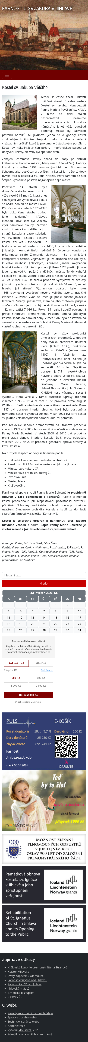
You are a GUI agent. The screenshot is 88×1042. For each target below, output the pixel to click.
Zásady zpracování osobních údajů (30, 1013)
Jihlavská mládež (18, 988)
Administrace (16, 1026)
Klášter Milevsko (18, 972)
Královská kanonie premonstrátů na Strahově (37, 967)
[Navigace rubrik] (7, 75)
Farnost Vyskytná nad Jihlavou (27, 980)
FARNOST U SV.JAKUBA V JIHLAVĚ (37, 7)
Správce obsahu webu (22, 1017)
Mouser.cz (24, 1030)
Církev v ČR (15, 997)
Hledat (44, 583)
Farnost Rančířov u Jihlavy (24, 984)
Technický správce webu (23, 1022)
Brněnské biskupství (21, 993)
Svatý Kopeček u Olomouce (25, 976)
